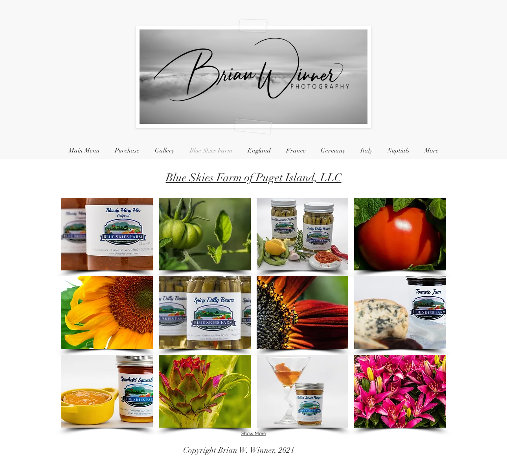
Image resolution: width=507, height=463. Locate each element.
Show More (253, 433)
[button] (107, 234)
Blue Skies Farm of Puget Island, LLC (254, 177)
